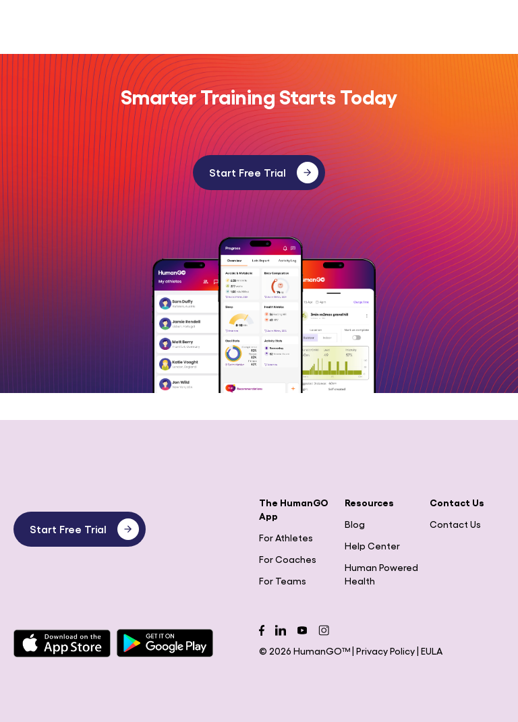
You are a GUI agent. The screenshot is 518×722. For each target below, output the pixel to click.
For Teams (282, 580)
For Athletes (286, 537)
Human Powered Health (381, 574)
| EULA (429, 650)
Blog (355, 523)
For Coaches (287, 558)
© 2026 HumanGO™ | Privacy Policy (338, 650)
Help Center (372, 545)
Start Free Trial (263, 172)
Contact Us (455, 523)
